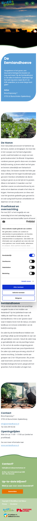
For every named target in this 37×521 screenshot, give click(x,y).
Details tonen (26, 281)
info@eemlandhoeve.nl (10, 424)
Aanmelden (12, 491)
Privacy (4, 504)
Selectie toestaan (18, 292)
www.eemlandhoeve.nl (10, 445)
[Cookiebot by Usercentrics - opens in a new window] (26, 222)
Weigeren (18, 298)
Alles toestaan (19, 287)
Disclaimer (13, 504)
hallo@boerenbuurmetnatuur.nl (13, 468)
